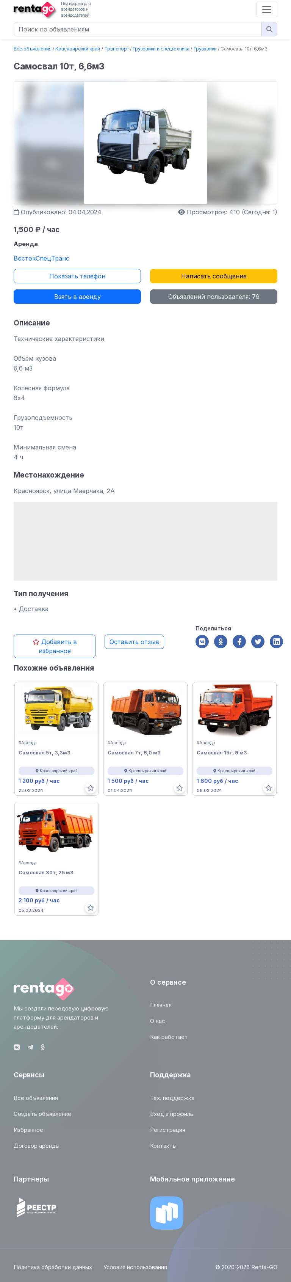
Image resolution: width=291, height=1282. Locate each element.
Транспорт (116, 49)
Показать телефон (77, 276)
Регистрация (167, 1133)
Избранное (28, 1133)
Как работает (169, 1040)
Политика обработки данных (53, 1270)
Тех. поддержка (172, 1101)
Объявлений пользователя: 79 (214, 296)
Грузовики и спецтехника (161, 49)
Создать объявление (42, 1117)
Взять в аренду (77, 296)
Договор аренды (36, 1149)
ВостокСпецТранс (41, 258)
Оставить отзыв (134, 642)
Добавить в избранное (55, 646)
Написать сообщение (214, 276)
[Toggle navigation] (266, 9)
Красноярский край (77, 49)
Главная (161, 1008)
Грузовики (205, 49)
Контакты (163, 1149)
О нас (157, 1024)
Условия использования (135, 1270)
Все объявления (33, 49)
